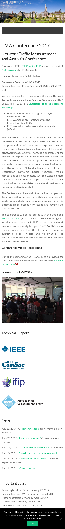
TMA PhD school (11, 218)
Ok (32, 523)
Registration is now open (33, 458)
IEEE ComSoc (28, 65)
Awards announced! (30, 437)
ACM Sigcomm (10, 69)
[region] (32, 300)
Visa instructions (28, 467)
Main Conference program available (38, 452)
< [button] (5, 299)
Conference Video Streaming (34, 447)
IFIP (38, 65)
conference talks (30, 428)
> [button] (59, 299)
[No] (61, 518)
